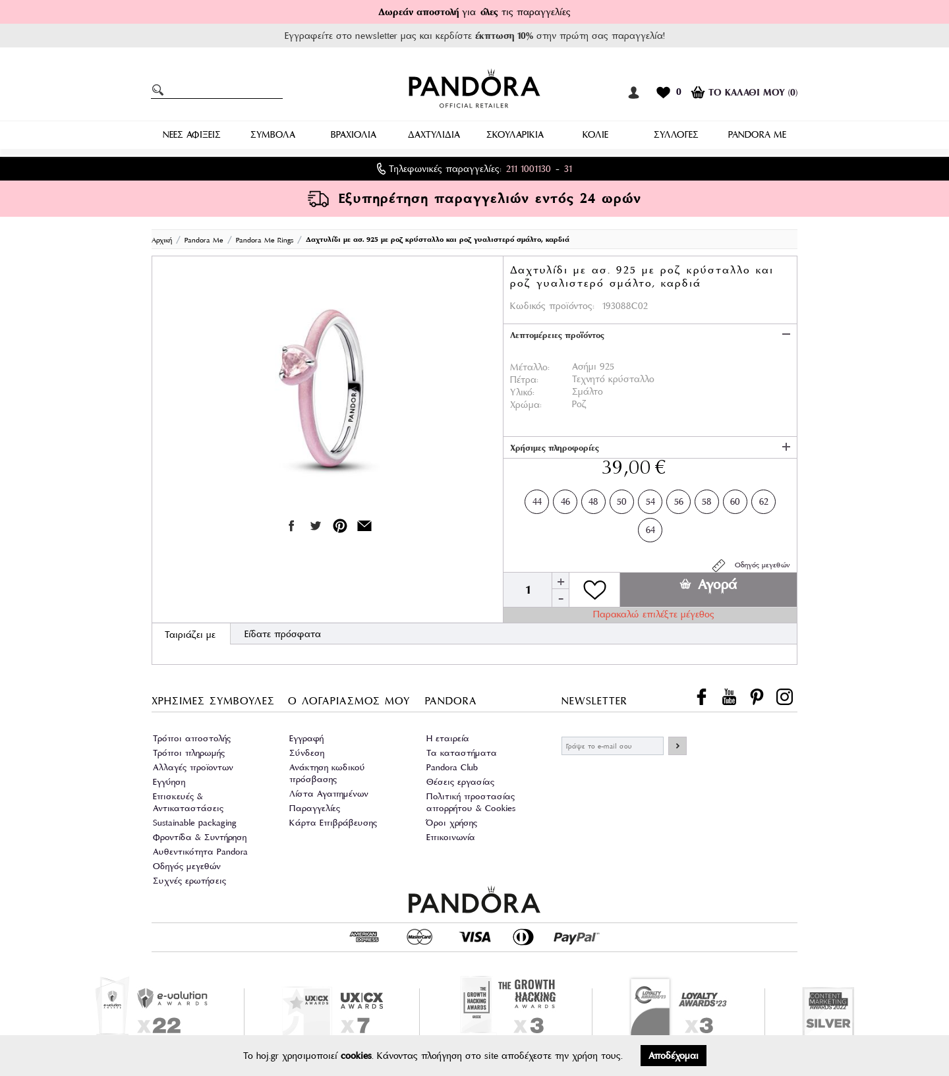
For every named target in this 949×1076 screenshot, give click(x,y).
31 (568, 169)
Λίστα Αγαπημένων (328, 793)
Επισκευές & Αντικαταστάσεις (188, 802)
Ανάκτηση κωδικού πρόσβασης (327, 773)
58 (707, 499)
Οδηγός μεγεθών (750, 565)
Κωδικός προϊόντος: (552, 306)
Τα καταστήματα (461, 752)
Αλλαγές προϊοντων (193, 767)
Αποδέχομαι (673, 1056)
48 (593, 499)
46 (565, 499)
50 (622, 499)
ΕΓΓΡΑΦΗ (677, 746)
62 (763, 499)
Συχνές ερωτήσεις (189, 880)
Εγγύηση (169, 781)
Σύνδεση (306, 752)
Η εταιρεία (447, 738)
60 (735, 499)
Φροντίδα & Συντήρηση (199, 837)
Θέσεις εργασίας (460, 781)
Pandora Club (452, 767)
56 (678, 499)
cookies (356, 1056)
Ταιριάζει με (190, 634)
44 (537, 499)
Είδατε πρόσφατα (282, 634)
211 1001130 (528, 169)
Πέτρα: (524, 379)
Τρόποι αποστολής (192, 738)
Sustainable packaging (195, 822)
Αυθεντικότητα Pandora (200, 851)
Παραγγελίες (314, 808)
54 (650, 499)
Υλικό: (522, 392)
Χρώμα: (526, 405)
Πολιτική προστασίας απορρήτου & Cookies (470, 802)
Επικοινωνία (450, 837)
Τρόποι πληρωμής (189, 752)
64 (650, 527)
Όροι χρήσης (451, 822)
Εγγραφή (306, 738)
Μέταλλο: (530, 367)
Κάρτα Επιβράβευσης (333, 822)
